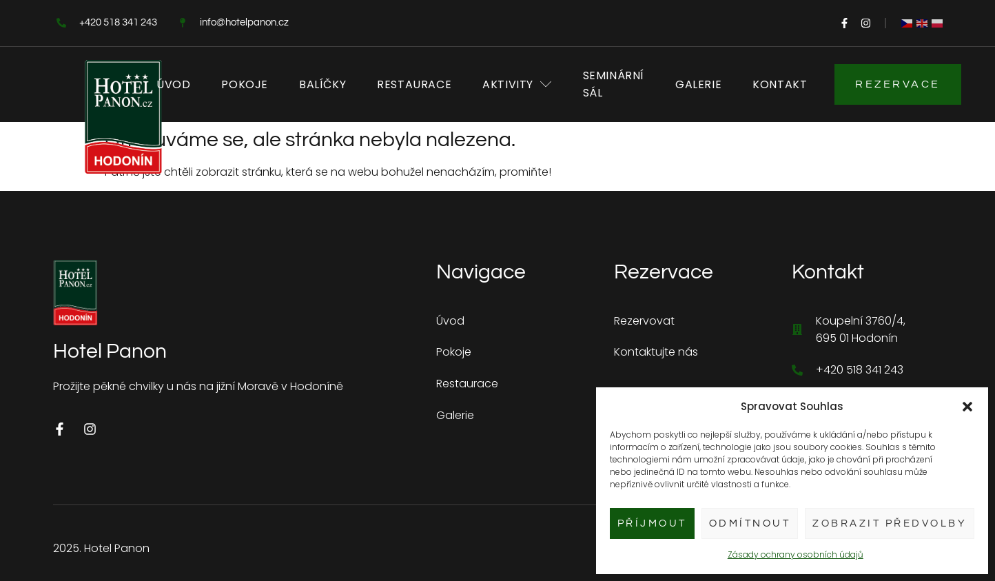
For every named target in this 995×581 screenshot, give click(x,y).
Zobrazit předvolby (889, 523)
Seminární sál (613, 84)
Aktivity (516, 84)
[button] (967, 407)
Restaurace (414, 84)
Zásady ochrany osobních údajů (795, 554)
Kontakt (779, 84)
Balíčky (322, 84)
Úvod (173, 84)
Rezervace (898, 84)
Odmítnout (750, 523)
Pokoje (244, 84)
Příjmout (652, 523)
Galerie (698, 84)
